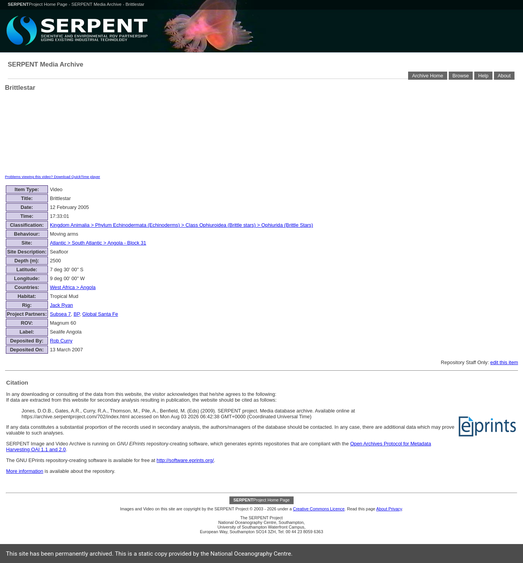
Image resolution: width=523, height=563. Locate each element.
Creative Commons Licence (319, 509)
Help (483, 76)
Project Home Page (38, 4)
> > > (181, 225)
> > (98, 243)
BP (76, 314)
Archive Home (427, 76)
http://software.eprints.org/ (185, 460)
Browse (461, 76)
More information (24, 471)
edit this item (504, 362)
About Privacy (389, 509)
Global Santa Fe (100, 314)
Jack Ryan (61, 305)
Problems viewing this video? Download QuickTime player (52, 177)
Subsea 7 (60, 314)
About (504, 76)
